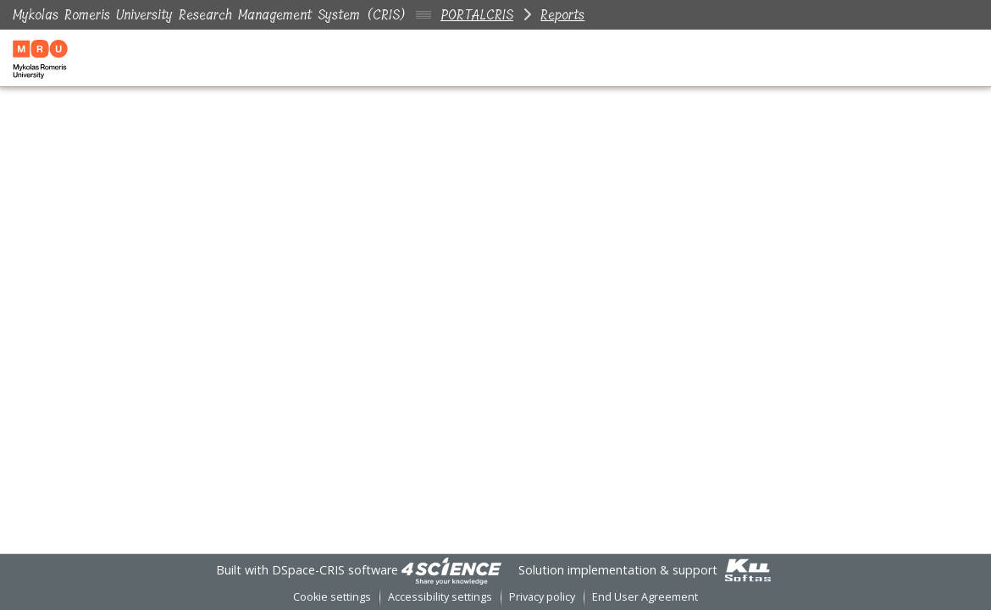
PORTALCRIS (476, 14)
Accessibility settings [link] (440, 597)
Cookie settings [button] (332, 597)
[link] (451, 570)
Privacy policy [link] (542, 597)
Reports (562, 14)
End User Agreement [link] (645, 597)
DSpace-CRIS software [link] (335, 570)
